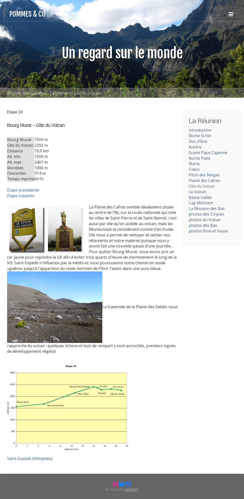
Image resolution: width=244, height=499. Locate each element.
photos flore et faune (208, 231)
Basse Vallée (200, 197)
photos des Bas (203, 225)
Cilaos (194, 169)
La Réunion (60, 93)
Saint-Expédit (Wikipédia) (30, 458)
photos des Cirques (206, 214)
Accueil (13, 93)
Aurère (195, 147)
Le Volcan (197, 192)
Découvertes (34, 93)
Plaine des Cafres (204, 180)
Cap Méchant (201, 203)
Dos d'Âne (198, 141)
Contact (131, 489)
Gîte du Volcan (87, 93)
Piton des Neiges (204, 175)
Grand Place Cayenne (208, 152)
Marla (194, 163)
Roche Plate (199, 158)
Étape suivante (20, 195)
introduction (200, 130)
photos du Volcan (205, 219)
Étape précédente (23, 190)
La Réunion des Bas (207, 208)
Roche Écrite (200, 135)
